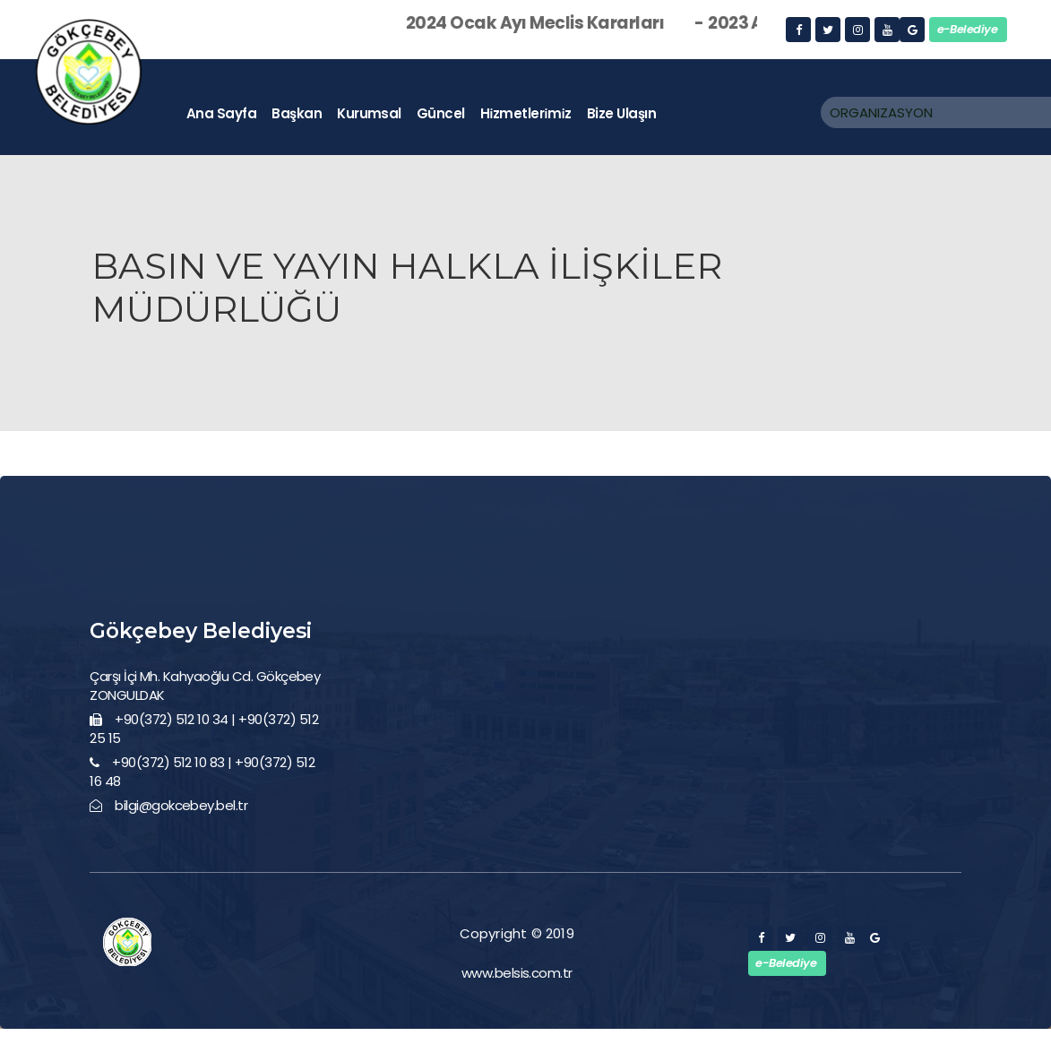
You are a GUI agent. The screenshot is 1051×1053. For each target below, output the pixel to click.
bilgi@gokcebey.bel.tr (181, 805)
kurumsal (369, 113)
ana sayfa (221, 113)
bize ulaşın (621, 113)
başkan (296, 113)
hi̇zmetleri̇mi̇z (526, 113)
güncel (441, 113)
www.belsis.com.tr (517, 972)
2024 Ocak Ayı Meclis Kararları (564, 23)
